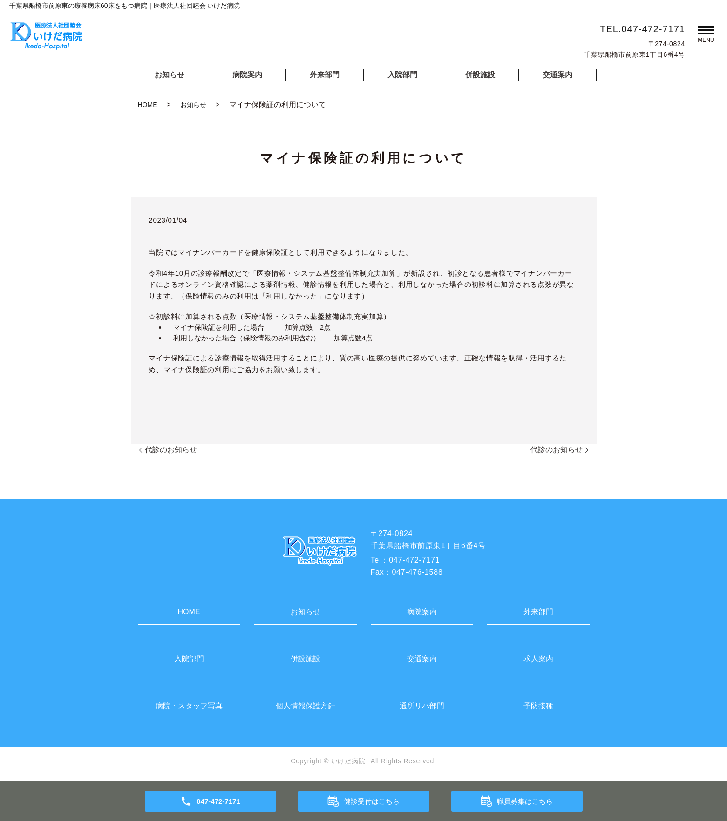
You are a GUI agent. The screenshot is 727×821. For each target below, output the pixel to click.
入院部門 (402, 75)
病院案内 (247, 75)
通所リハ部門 (422, 706)
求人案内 (538, 659)
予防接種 (538, 706)
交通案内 (557, 75)
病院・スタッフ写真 (189, 706)
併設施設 (480, 75)
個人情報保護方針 (305, 706)
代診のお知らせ (171, 450)
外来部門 (325, 75)
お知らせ (169, 75)
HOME (147, 105)
